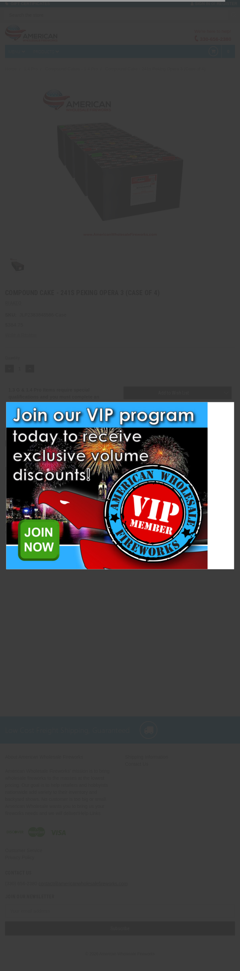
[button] (230, 407)
